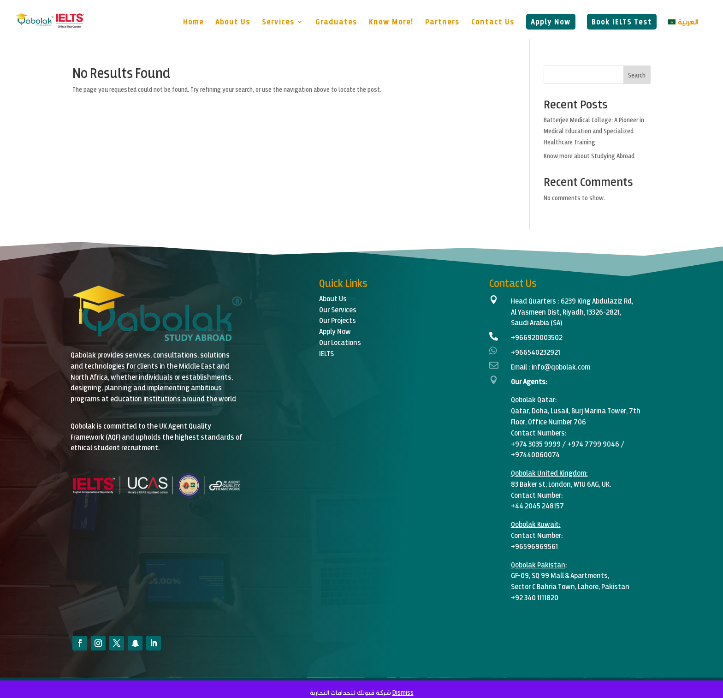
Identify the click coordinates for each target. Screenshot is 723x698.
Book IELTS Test (622, 21)
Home (193, 22)
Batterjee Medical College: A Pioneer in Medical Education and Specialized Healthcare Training (594, 131)
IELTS (326, 353)
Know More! (391, 22)
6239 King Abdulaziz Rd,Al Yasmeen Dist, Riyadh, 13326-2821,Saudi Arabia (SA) (572, 311)
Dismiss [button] (403, 692)
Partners (442, 22)
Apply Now (551, 21)
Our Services (337, 309)
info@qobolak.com (561, 366)
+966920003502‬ (537, 337)
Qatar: (547, 399)
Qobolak (523, 399)
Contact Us (493, 22)
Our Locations (340, 342)
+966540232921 (535, 351)
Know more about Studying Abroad (589, 156)
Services (278, 22)
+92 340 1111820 (534, 597)
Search (637, 75)
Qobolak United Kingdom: (549, 472)
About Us (232, 22)
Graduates (336, 22)
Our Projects (337, 320)
